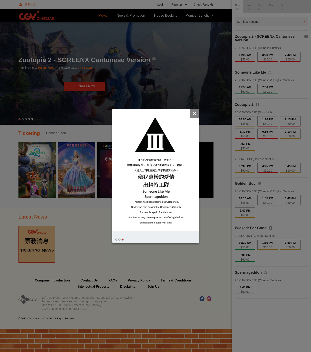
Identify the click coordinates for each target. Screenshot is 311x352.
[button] (116, 240)
